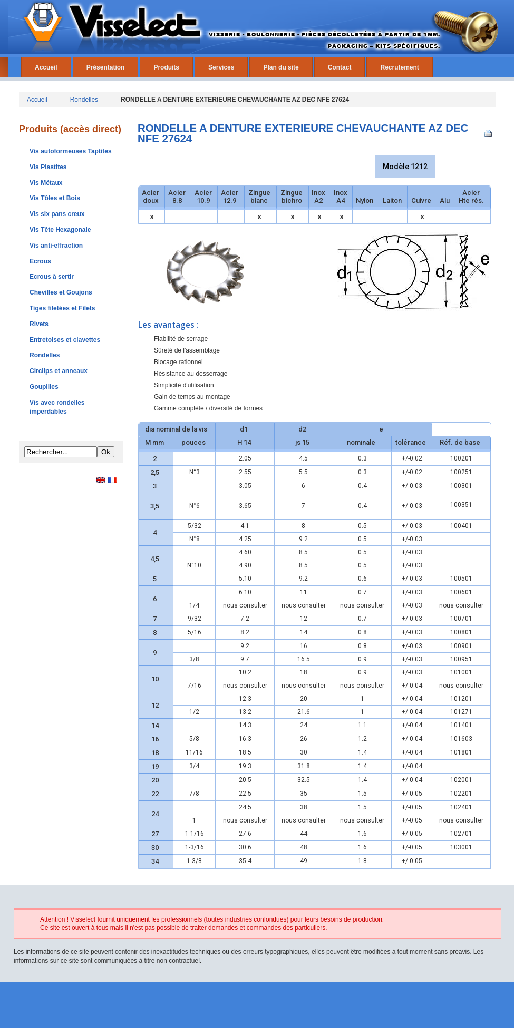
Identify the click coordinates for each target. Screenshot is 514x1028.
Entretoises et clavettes (65, 340)
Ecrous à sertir (52, 276)
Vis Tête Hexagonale (60, 229)
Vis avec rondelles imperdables (57, 407)
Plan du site (280, 67)
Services (221, 67)
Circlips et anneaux (59, 371)
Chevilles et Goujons (61, 292)
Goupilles (44, 386)
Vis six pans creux (57, 214)
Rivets (39, 324)
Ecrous (40, 261)
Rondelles (84, 99)
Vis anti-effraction (56, 245)
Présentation (105, 67)
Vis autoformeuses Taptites (71, 151)
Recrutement (399, 67)
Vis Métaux (46, 183)
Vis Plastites (48, 167)
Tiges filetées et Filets (62, 308)
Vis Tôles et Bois (55, 198)
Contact (340, 67)
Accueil (46, 67)
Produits (166, 67)
